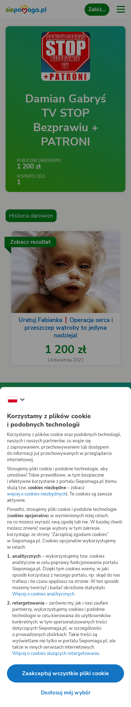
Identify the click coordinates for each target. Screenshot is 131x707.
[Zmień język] (16, 400)
